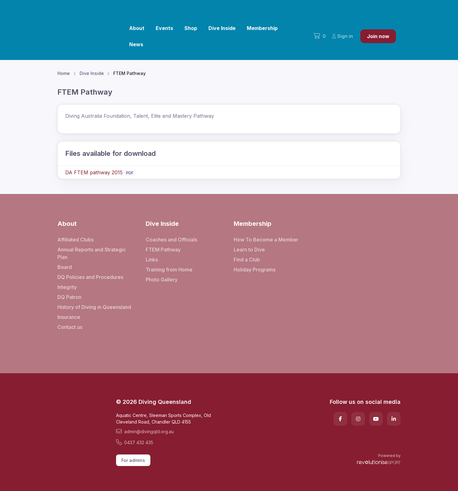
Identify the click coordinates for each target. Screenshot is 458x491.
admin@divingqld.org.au (145, 431)
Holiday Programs (254, 269)
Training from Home (169, 269)
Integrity (67, 287)
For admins (133, 460)
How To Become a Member (266, 239)
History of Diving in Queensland (94, 307)
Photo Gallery (162, 279)
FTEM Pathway (163, 249)
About (136, 28)
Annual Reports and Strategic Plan (91, 253)
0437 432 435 (134, 442)
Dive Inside (222, 28)
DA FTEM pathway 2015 (94, 172)
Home (63, 73)
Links (152, 259)
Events (164, 28)
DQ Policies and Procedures (90, 277)
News (136, 44)
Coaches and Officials (171, 239)
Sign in (342, 36)
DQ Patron (69, 297)
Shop (190, 28)
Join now (378, 36)
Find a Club (247, 259)
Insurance (68, 317)
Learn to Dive (249, 249)
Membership (262, 28)
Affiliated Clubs (75, 239)
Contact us (69, 327)
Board (64, 267)
